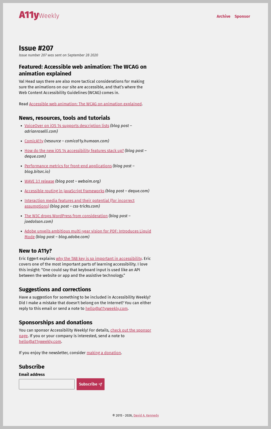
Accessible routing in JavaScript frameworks (64, 190)
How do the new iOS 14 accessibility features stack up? (74, 150)
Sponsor (242, 16)
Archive (223, 16)
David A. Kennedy (146, 415)
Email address (32, 374)
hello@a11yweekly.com (106, 308)
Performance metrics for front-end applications (68, 165)
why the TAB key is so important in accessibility (99, 258)
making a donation (104, 352)
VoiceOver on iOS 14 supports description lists (67, 125)
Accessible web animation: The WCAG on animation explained (85, 103)
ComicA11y (34, 141)
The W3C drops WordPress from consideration (66, 215)
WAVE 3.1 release (39, 181)
